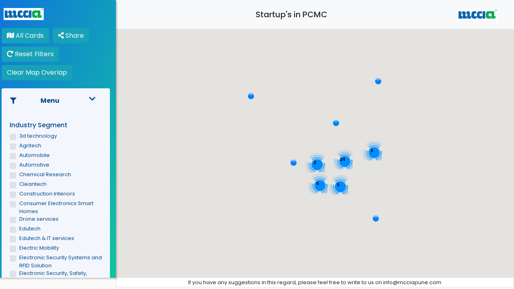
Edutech (34, 228)
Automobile (39, 155)
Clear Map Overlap (41, 72)
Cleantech (37, 184)
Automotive (39, 165)
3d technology (42, 136)
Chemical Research (49, 174)
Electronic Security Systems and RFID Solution (65, 261)
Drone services (43, 219)
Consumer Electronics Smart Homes (61, 207)
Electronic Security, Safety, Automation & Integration (57, 277)
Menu (60, 101)
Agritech (35, 145)
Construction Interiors (51, 193)
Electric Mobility (43, 248)
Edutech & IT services (51, 238)
